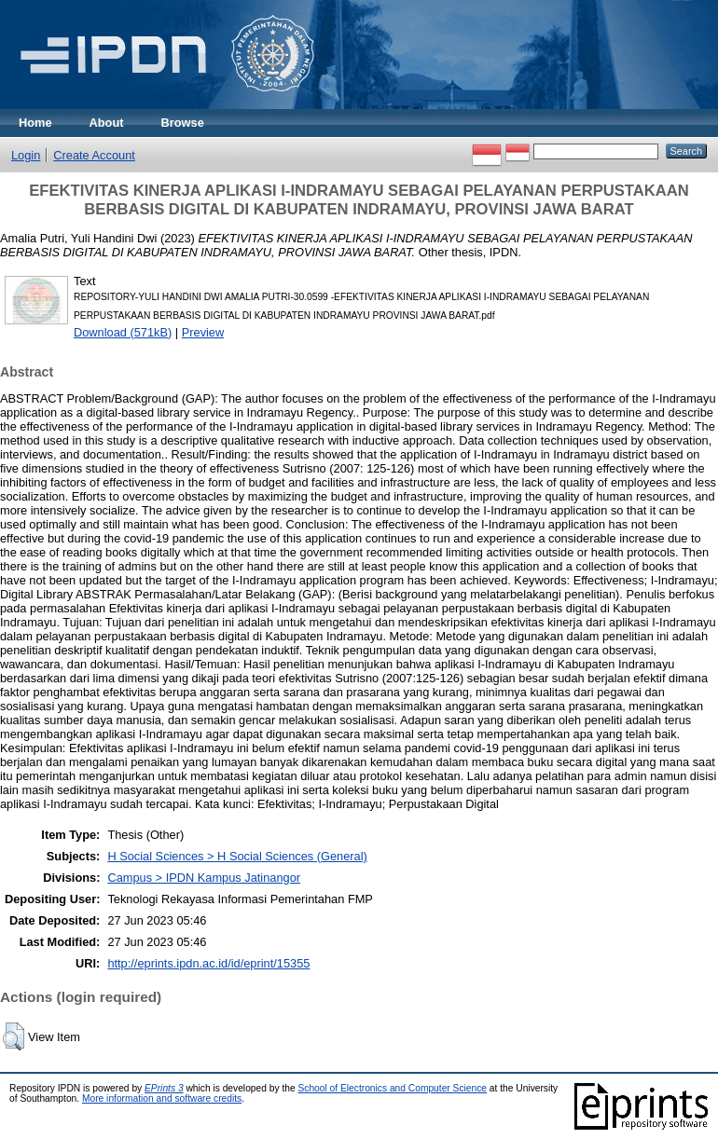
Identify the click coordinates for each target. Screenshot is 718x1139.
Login (25, 155)
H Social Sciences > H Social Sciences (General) (236, 856)
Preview (203, 332)
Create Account (94, 155)
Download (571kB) (123, 332)
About (107, 123)
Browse (182, 123)
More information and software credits (162, 1098)
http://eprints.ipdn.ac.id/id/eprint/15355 (208, 963)
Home (35, 123)
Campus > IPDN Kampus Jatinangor (203, 878)
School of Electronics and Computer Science (392, 1088)
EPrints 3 (164, 1088)
